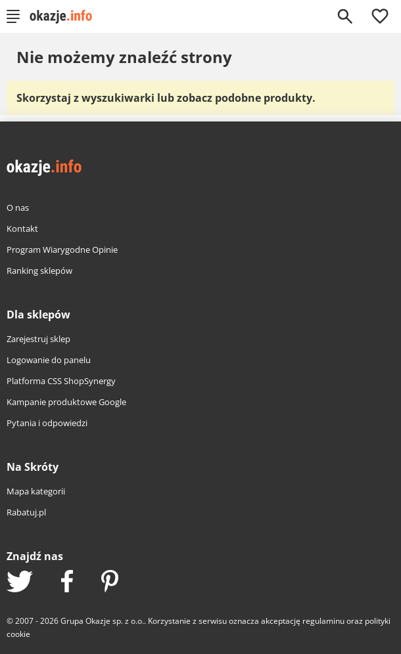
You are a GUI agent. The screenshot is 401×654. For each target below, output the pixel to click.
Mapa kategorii (36, 491)
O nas (18, 207)
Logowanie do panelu (49, 360)
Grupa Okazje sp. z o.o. (102, 620)
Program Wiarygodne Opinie (62, 249)
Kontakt (22, 228)
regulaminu (323, 620)
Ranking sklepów (39, 270)
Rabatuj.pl (26, 512)
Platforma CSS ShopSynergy (61, 381)
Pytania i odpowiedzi (47, 423)
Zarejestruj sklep (38, 339)
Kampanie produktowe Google (66, 402)
